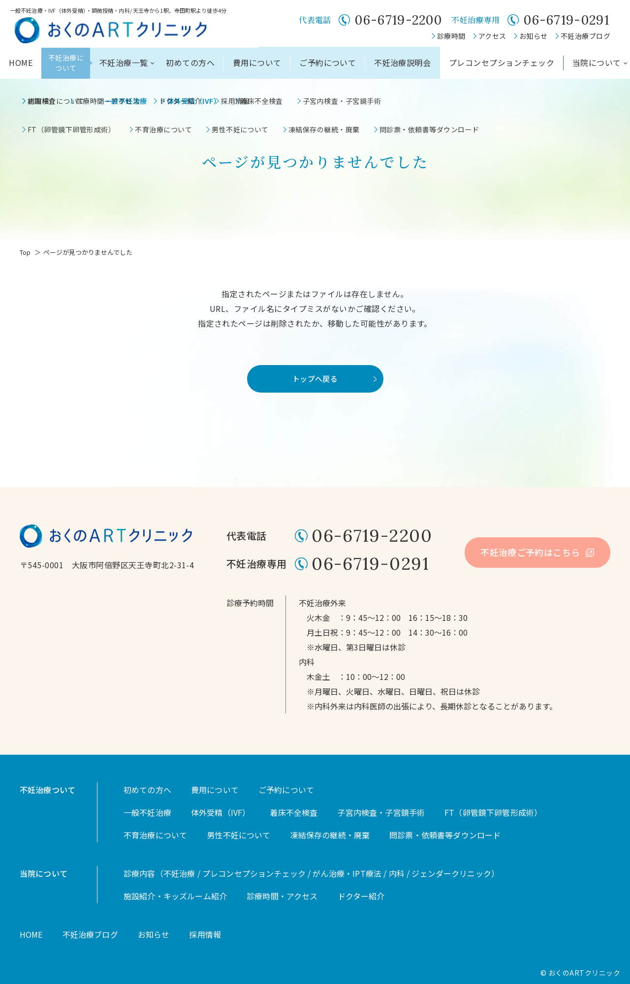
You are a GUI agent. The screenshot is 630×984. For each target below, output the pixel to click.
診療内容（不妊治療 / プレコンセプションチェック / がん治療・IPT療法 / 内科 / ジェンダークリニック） (311, 873)
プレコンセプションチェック (501, 62)
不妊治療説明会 (402, 62)
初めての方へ (190, 62)
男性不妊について (238, 835)
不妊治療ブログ (585, 36)
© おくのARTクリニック (580, 973)
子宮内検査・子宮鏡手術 (381, 812)
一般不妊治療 (147, 812)
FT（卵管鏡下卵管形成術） (493, 812)
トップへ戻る (315, 378)
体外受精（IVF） (220, 812)
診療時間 (451, 36)
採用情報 (205, 934)
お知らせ (533, 36)
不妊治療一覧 (123, 62)
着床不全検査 (293, 812)
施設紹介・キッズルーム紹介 (175, 896)
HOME (20, 62)
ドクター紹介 (361, 896)
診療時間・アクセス (282, 896)
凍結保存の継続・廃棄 (330, 835)
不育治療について (155, 835)
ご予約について (327, 62)
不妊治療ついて (47, 790)
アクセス (492, 36)
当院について (596, 62)
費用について (257, 62)
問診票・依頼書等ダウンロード (445, 835)
